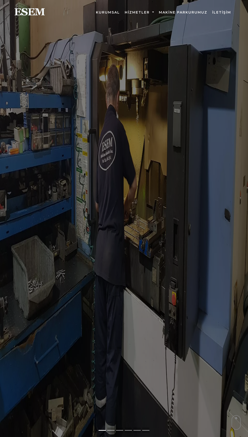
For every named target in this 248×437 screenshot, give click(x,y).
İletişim (221, 12)
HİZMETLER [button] (138, 12)
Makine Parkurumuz (183, 12)
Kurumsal (108, 12)
